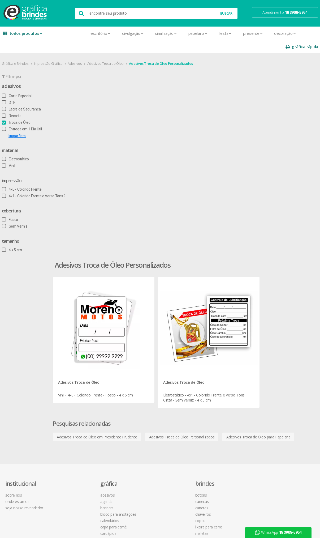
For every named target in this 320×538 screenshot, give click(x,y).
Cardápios (78, 344)
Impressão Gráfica (47, 50)
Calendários (79, 331)
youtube (271, 319)
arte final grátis (273, 348)
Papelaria (159, 33)
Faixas (75, 382)
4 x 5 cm (11, 236)
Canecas (140, 312)
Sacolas (76, 452)
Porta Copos (144, 357)
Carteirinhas (79, 363)
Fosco (9, 206)
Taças (138, 382)
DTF (7, 89)
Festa (186, 33)
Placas (75, 427)
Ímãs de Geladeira (84, 395)
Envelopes (78, 376)
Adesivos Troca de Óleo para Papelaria (116, 224)
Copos (139, 331)
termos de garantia (213, 312)
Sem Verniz (14, 213)
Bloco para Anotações (88, 325)
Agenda (76, 312)
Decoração (246, 33)
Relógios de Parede (149, 370)
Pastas (75, 421)
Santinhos (78, 459)
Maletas (140, 344)
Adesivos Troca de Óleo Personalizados (160, 50)
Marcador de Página (86, 401)
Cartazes (77, 357)
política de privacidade (215, 325)
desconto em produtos (280, 355)
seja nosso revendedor (25, 319)
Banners (76, 319)
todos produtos (20, 35)
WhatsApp (280, 532)
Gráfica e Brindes (14, 50)
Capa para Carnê (83, 338)
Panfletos (77, 408)
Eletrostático (14, 146)
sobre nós (14, 306)
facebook (272, 306)
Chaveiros (141, 325)
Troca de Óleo (15, 109)
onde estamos (18, 312)
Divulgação (94, 33)
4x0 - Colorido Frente (20, 176)
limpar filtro (16, 123)
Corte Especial (16, 82)
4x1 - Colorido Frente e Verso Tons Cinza (36, 183)
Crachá (75, 370)
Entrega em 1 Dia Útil (21, 116)
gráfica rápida (302, 33)
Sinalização (127, 33)
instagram (272, 312)
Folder (75, 389)
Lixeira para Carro (147, 338)
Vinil (7, 152)
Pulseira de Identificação (90, 433)
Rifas (73, 446)
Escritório (62, 33)
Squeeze (141, 376)
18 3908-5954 (211, 360)
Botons (139, 306)
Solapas (76, 465)
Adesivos (74, 50)
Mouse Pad (143, 350)
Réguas (139, 363)
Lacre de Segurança (20, 96)
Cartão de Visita (82, 350)
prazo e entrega (210, 319)
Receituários (79, 440)
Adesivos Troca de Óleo (104, 50)
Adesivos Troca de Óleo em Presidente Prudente (124, 211)
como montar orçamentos (219, 331)
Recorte (10, 102)
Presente (214, 33)
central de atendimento (216, 306)
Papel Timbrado (82, 414)
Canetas (140, 319)
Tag (72, 472)
